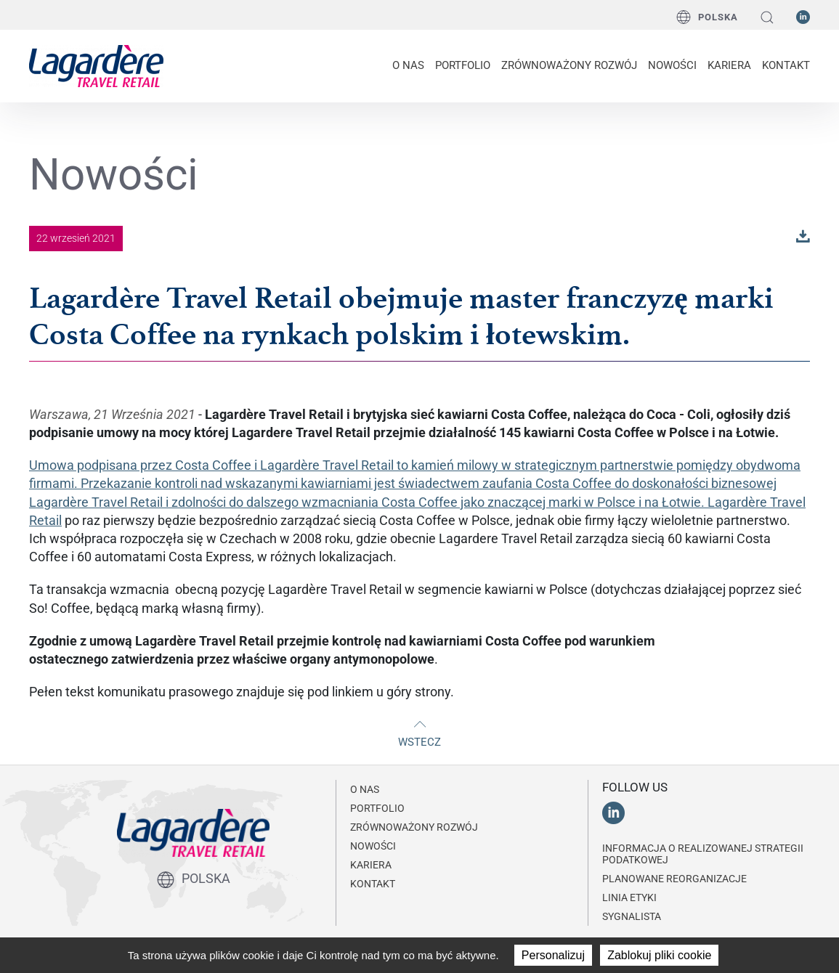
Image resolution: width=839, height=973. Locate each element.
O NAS (408, 65)
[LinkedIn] (803, 16)
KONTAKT (786, 65)
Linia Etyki (629, 897)
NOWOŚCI (672, 65)
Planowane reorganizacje (674, 878)
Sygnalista (631, 916)
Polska (707, 16)
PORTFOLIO (462, 65)
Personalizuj (553, 955)
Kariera (729, 65)
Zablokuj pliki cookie (659, 955)
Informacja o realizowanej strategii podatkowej (702, 854)
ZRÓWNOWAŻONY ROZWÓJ (569, 65)
